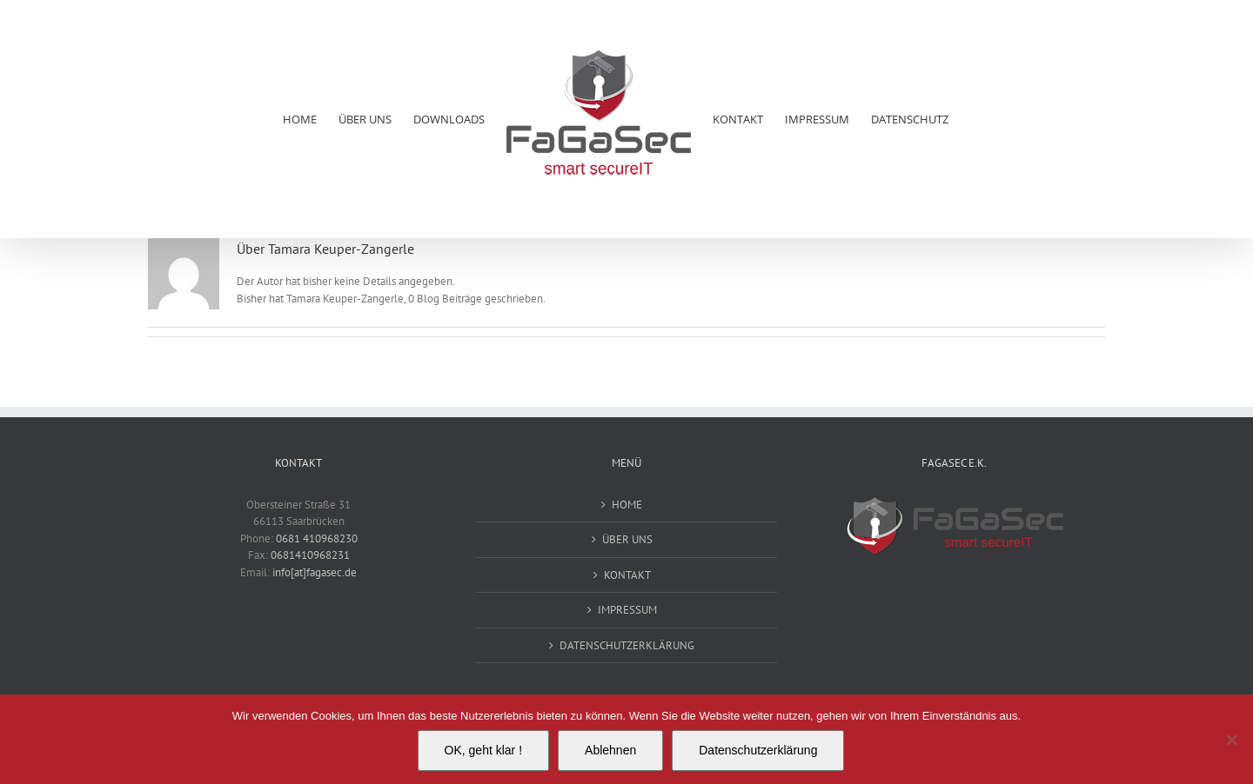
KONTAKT (627, 575)
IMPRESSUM (627, 609)
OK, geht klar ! (483, 750)
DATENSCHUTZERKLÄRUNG (626, 645)
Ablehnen (610, 750)
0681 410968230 (317, 538)
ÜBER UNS (627, 539)
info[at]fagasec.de (314, 572)
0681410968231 (310, 555)
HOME (627, 504)
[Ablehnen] (1231, 739)
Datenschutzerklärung (758, 750)
